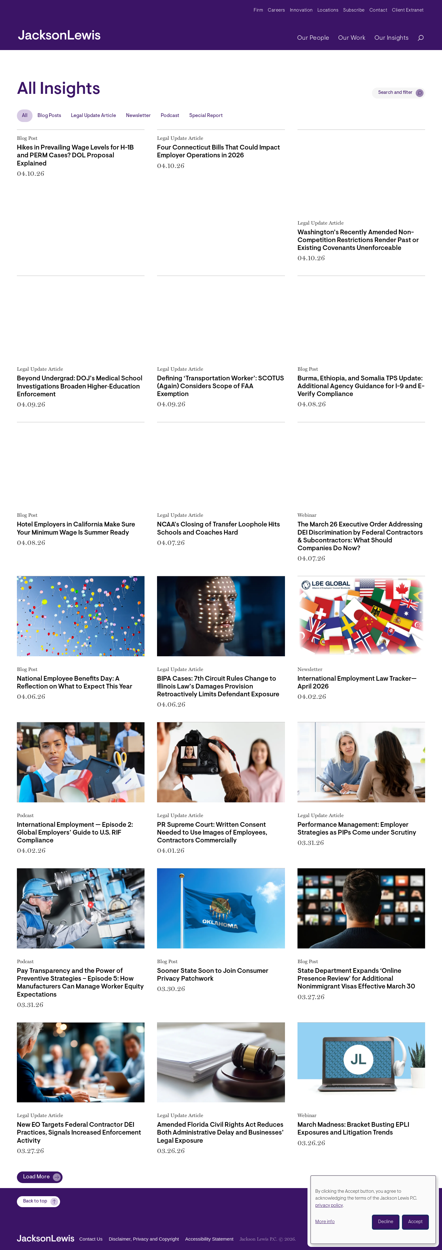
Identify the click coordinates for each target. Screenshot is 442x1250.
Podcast (170, 115)
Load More (36, 1177)
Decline (385, 1222)
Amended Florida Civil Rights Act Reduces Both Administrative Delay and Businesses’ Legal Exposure (220, 1133)
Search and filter (395, 92)
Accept (415, 1222)
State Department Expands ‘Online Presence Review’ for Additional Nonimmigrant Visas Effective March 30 (356, 979)
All (25, 115)
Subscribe (354, 10)
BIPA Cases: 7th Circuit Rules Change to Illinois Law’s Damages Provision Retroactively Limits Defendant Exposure (218, 687)
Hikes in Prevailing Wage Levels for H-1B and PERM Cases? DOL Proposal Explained (75, 156)
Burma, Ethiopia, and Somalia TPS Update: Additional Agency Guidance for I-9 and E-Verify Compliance (360, 386)
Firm (258, 10)
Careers (276, 10)
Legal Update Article (93, 115)
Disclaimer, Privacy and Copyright (144, 1239)
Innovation (301, 10)
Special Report (206, 115)
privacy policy (329, 1205)
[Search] (417, 38)
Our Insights (391, 38)
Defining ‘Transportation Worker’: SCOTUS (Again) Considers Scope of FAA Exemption (220, 386)
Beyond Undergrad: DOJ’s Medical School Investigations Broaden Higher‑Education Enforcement (79, 386)
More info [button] (325, 1222)
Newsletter (138, 115)
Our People (313, 38)
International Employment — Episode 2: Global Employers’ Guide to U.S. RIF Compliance (75, 833)
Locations (328, 10)
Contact (378, 10)
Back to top (35, 1201)
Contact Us (91, 1239)
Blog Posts (49, 115)
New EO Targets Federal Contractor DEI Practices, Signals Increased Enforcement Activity (79, 1133)
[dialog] (373, 1210)
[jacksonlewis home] (59, 33)
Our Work (352, 38)
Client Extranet (408, 10)
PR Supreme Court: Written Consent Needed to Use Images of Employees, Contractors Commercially (212, 833)
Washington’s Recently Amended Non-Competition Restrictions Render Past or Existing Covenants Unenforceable (358, 240)
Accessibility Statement (209, 1239)
